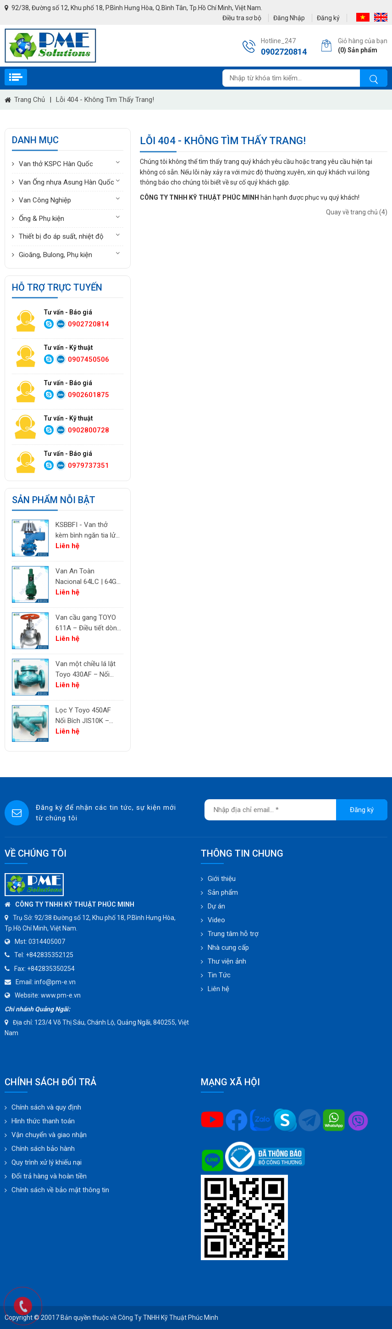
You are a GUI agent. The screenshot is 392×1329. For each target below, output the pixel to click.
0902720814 (88, 324)
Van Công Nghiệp (45, 200)
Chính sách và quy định (46, 1107)
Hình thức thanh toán (43, 1121)
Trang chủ (29, 99)
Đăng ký (328, 18)
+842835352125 (49, 955)
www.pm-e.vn (61, 995)
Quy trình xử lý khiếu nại (46, 1162)
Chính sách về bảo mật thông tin (60, 1190)
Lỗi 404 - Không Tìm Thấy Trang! (105, 99)
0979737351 (88, 465)
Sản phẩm (223, 892)
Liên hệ (218, 989)
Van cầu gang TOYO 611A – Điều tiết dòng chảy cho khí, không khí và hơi (88, 623)
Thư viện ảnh (227, 961)
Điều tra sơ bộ (241, 18)
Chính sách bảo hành (43, 1148)
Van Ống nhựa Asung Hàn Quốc (66, 182)
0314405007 (46, 941)
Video (216, 920)
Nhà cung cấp (228, 947)
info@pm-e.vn (55, 982)
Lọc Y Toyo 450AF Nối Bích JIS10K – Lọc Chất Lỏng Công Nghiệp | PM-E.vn (86, 716)
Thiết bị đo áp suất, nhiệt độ (61, 236)
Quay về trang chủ (356, 212)
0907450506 (88, 359)
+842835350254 (51, 968)
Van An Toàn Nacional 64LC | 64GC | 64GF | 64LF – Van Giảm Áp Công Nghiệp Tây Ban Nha (88, 577)
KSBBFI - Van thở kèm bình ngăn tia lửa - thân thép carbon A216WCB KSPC (87, 530)
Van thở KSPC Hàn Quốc (56, 164)
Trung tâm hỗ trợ (233, 934)
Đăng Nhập (289, 18)
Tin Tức (219, 975)
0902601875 (88, 395)
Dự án (216, 906)
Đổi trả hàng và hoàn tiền (49, 1176)
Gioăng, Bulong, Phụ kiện (55, 255)
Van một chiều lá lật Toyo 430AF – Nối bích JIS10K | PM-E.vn (88, 669)
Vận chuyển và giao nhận (49, 1135)
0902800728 (88, 430)
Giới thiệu (222, 879)
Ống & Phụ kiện (41, 218)
